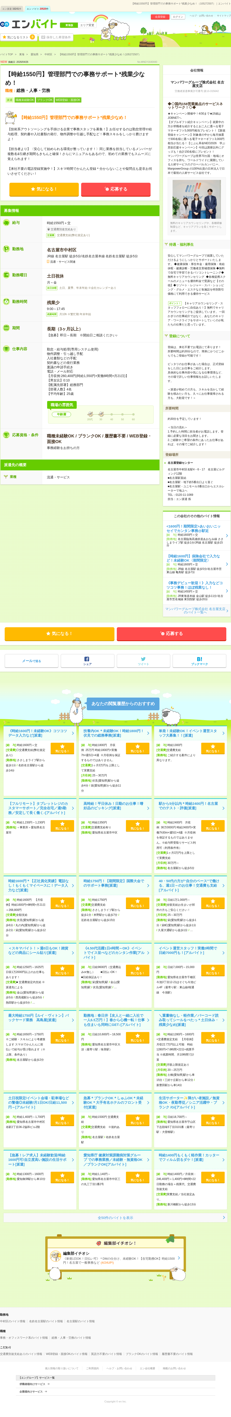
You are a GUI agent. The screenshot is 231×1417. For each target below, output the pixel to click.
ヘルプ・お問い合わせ (201, 16)
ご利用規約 (92, 1368)
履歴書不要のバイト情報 (177, 1354)
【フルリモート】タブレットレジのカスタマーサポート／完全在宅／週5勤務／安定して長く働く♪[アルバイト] (38, 808)
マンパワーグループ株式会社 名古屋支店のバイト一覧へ (195, 610)
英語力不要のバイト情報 (106, 1354)
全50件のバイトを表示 (115, 1217)
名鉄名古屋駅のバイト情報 (46, 1321)
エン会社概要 (147, 1368)
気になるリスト (21, 37)
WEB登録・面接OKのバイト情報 (66, 1354)
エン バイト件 (38, 9)
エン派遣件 (11, 9)
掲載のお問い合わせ (174, 1368)
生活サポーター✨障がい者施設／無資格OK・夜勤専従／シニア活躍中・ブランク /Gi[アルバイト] (189, 1102)
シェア (87, 664)
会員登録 (160, 16)
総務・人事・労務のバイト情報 (71, 1337)
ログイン (178, 16)
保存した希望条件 (58, 37)
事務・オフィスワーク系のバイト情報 (24, 1337)
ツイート (143, 664)
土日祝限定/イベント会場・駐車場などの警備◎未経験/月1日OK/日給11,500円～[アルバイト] (38, 1102)
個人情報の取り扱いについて (62, 1368)
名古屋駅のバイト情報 (81, 1321)
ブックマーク (199, 664)
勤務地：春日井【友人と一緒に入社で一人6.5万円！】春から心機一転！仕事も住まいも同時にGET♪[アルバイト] (114, 1020)
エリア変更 (87, 25)
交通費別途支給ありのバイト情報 (21, 1354)
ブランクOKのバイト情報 (142, 1354)
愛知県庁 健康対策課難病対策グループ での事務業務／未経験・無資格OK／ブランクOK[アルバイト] (113, 1159)
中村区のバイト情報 (12, 1321)
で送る (31, 661)
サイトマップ (224, 16)
